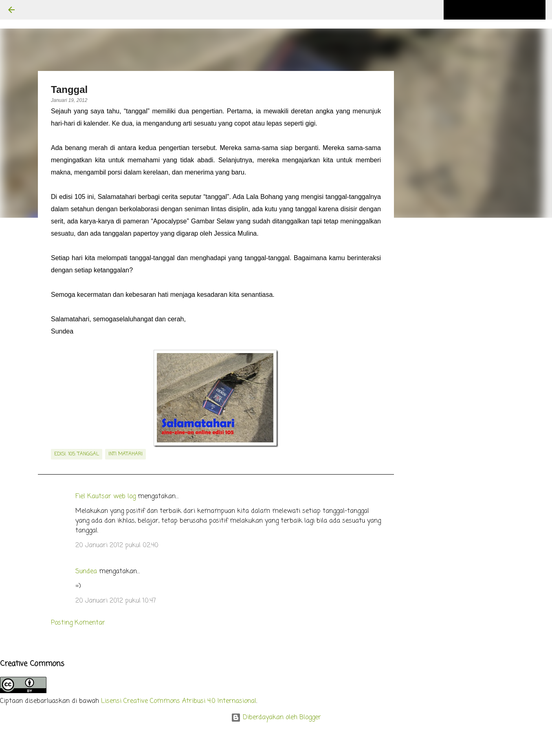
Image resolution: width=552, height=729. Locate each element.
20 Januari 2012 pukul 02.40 (116, 545)
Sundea (86, 572)
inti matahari (125, 454)
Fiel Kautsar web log (105, 496)
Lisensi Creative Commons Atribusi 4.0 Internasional (178, 701)
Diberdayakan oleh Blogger (276, 717)
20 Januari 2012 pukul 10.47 (115, 601)
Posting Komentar (78, 623)
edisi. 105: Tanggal (76, 454)
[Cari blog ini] (502, 10)
